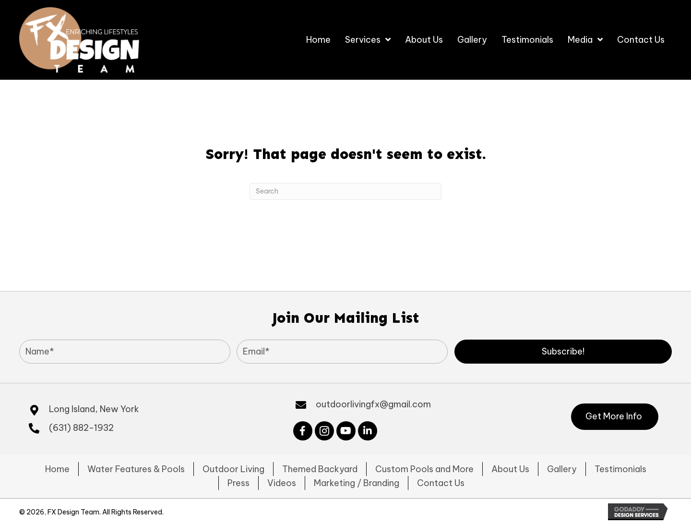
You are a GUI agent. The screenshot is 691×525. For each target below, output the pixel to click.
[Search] (345, 191)
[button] (563, 352)
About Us (510, 469)
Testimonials (620, 469)
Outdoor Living (233, 469)
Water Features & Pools (136, 469)
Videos (281, 482)
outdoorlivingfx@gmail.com (373, 404)
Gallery (562, 469)
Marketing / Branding (356, 482)
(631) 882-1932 (81, 427)
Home (57, 469)
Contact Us (441, 482)
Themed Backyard (319, 469)
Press (238, 482)
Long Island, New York (94, 409)
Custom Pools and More (424, 469)
